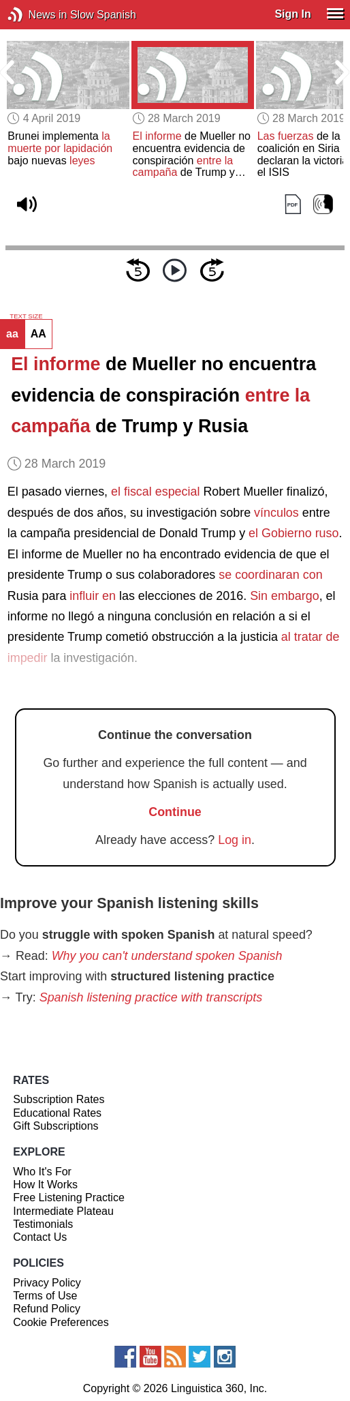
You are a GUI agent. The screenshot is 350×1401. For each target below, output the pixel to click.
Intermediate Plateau (63, 1211)
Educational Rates (57, 1113)
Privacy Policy (47, 1283)
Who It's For (42, 1171)
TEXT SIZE (26, 316)
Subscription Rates (58, 1099)
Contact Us (40, 1237)
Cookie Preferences (61, 1322)
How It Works (45, 1184)
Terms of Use (45, 1295)
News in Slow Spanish (36, 14)
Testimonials (43, 1224)
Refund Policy (46, 1308)
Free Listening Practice (69, 1197)
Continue (175, 812)
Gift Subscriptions (55, 1126)
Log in (234, 840)
